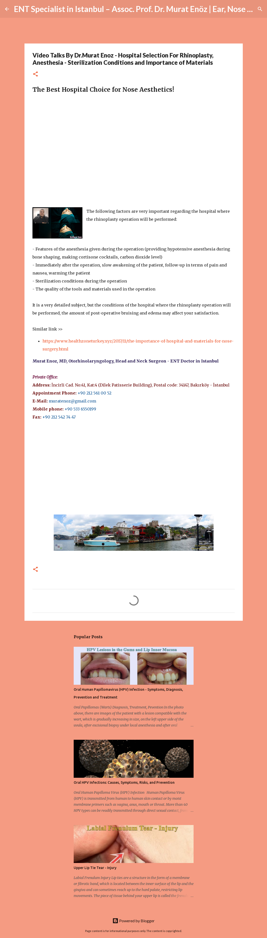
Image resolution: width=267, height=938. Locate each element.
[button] (35, 74)
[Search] (260, 9)
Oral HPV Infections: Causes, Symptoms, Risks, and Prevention (124, 782)
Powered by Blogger (133, 920)
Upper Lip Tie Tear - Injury (95, 868)
